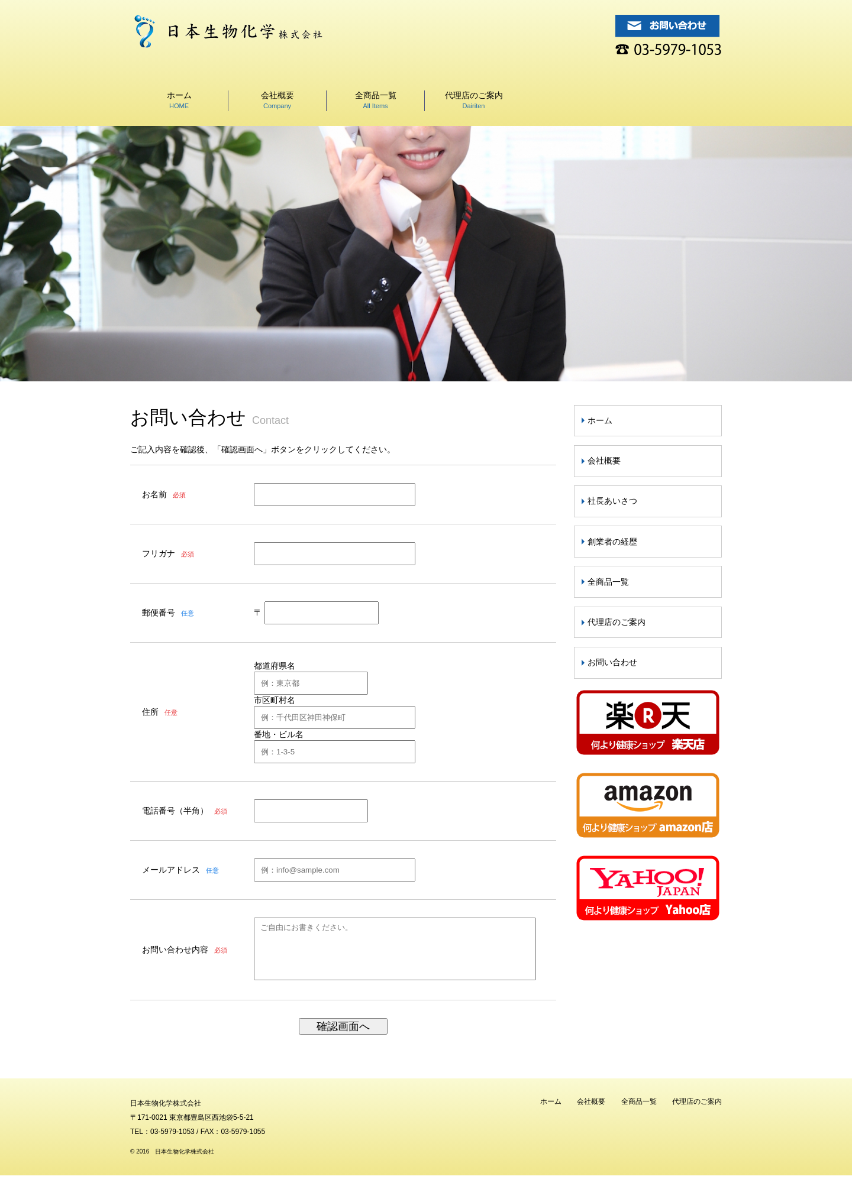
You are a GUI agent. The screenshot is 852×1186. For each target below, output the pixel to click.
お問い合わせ (612, 662)
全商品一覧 (375, 99)
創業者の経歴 (612, 541)
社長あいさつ (612, 500)
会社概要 (277, 99)
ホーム (179, 99)
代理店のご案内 (474, 99)
